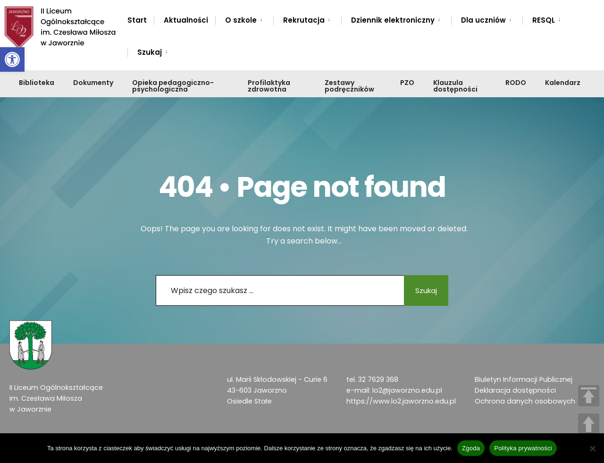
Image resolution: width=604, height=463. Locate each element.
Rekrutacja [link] (304, 20)
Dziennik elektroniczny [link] (393, 20)
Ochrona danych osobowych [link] (525, 401)
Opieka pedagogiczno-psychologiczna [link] (173, 86)
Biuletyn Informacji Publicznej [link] (523, 379)
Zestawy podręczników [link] (349, 86)
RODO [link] (515, 82)
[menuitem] (244, 18)
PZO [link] (407, 82)
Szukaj (422, 290)
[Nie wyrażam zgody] (592, 448)
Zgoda (471, 448)
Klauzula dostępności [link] (455, 86)
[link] (12, 59)
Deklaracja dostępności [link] (515, 390)
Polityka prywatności (523, 448)
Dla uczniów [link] (483, 20)
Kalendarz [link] (562, 82)
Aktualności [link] (186, 20)
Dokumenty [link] (93, 82)
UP (588, 424)
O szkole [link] (241, 20)
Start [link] (137, 20)
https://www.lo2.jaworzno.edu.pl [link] (401, 401)
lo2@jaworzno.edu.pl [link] (407, 390)
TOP (588, 395)
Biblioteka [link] (36, 82)
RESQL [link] (543, 20)
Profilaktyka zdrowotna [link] (269, 86)
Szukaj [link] (149, 52)
